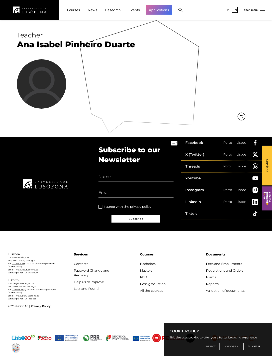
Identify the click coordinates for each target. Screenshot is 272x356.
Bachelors (148, 264)
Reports (212, 284)
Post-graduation (153, 284)
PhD (143, 277)
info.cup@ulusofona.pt (27, 295)
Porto (227, 142)
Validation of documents (225, 291)
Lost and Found (86, 289)
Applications (159, 10)
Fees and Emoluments (224, 264)
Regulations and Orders (224, 270)
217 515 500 (18, 263)
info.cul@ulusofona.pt (26, 269)
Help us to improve (89, 282)
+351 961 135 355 (28, 298)
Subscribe (136, 219)
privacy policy (140, 207)
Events (134, 10)
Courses (73, 10)
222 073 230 (18, 289)
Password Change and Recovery (91, 273)
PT (229, 10)
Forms (211, 277)
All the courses (151, 291)
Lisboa (242, 142)
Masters (146, 270)
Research (113, 10)
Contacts (81, 264)
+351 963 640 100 (29, 272)
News (92, 10)
